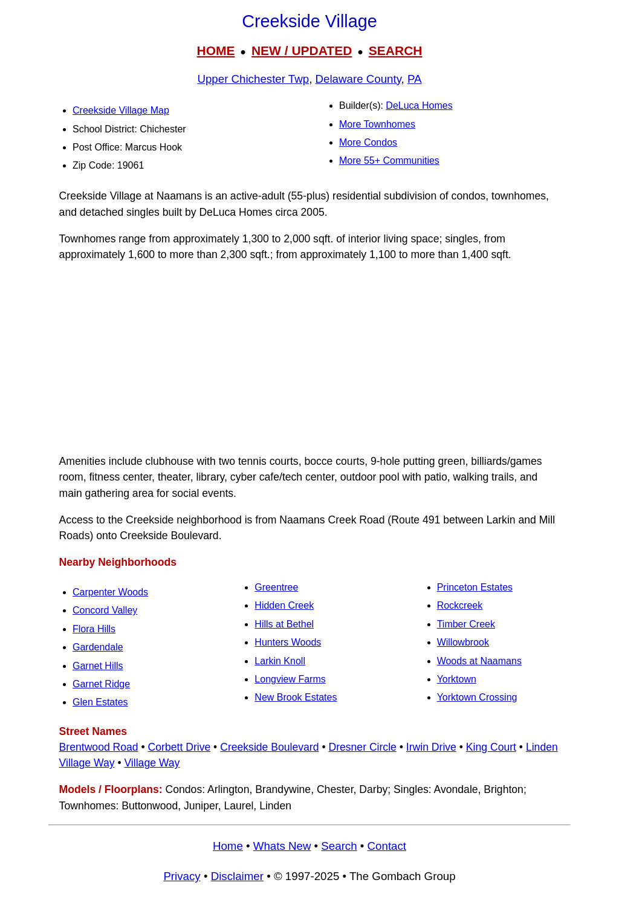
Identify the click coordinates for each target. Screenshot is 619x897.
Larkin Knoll (279, 661)
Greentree (276, 587)
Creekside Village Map (121, 110)
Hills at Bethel (284, 624)
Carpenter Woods (110, 592)
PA (414, 79)
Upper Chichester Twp (253, 79)
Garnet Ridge (101, 684)
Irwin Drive (431, 747)
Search (339, 846)
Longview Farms (289, 679)
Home (228, 846)
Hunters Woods (287, 642)
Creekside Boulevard (269, 747)
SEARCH (396, 50)
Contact (387, 846)
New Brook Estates (295, 697)
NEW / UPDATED (301, 50)
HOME (215, 50)
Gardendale (98, 647)
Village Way (152, 763)
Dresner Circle (362, 747)
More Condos (368, 142)
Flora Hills (94, 629)
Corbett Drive (179, 747)
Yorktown (456, 679)
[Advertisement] (309, 357)
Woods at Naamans (479, 661)
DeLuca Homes (419, 105)
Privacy (181, 876)
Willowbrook (463, 642)
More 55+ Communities (389, 160)
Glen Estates (100, 702)
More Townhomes (377, 124)
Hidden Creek (284, 605)
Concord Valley (105, 610)
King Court (491, 747)
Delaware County (358, 79)
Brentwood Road (98, 747)
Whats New (282, 846)
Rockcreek (460, 605)
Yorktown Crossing (477, 697)
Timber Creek (466, 624)
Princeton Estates (475, 587)
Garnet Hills (98, 666)
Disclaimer (237, 876)
